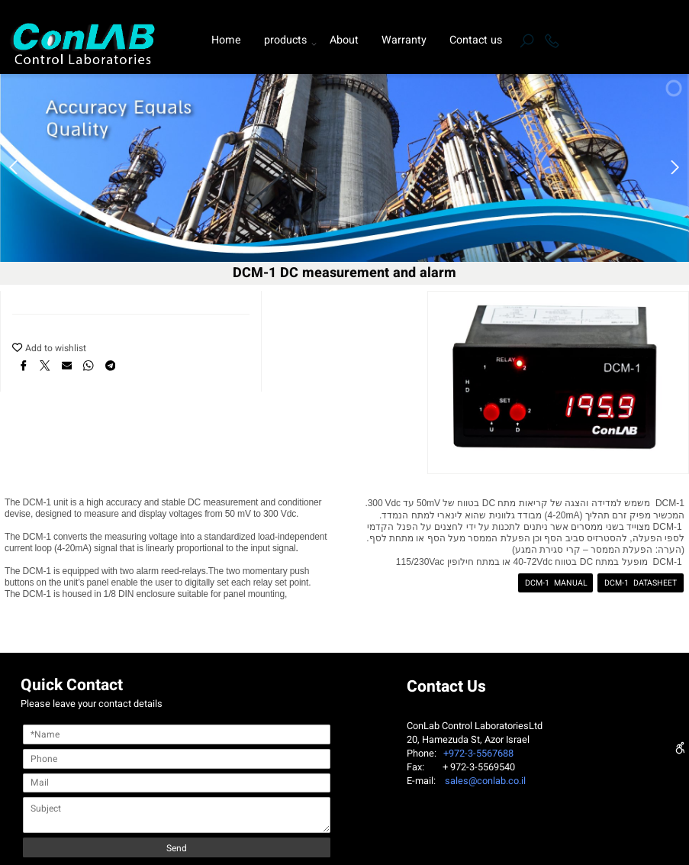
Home (226, 40)
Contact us (475, 40)
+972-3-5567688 (476, 753)
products (288, 41)
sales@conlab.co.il (485, 781)
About (344, 40)
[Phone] (552, 41)
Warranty (404, 40)
